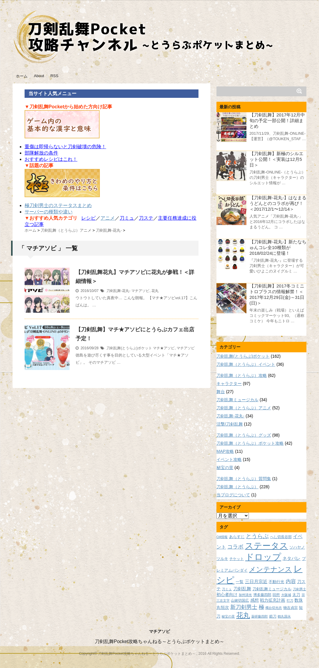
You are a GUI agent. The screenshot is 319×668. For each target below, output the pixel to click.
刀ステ (146, 218)
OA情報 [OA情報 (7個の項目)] (222, 537)
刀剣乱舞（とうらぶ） (237, 486)
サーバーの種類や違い (49, 211)
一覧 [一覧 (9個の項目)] (239, 582)
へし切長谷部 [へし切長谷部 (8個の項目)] (281, 537)
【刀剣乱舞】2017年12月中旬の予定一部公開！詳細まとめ (277, 120)
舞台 (220, 391)
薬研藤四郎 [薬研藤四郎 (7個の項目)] (259, 616)
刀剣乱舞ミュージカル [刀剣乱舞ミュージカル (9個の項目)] (271, 589)
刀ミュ (127, 218)
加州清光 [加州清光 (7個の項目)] (245, 595)
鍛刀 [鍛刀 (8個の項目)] (272, 616)
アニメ (107, 218)
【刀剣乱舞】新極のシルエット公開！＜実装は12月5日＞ (276, 159)
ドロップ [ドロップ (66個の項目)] (263, 557)
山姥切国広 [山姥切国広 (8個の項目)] (240, 600)
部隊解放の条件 (41, 152)
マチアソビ (140, 291)
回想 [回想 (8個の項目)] (276, 595)
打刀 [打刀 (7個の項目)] (290, 600)
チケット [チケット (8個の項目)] (236, 559)
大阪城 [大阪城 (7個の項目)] (286, 595)
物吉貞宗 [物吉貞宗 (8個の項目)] (290, 607)
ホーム (22, 76)
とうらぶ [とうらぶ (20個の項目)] (257, 536)
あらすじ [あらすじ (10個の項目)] (237, 536)
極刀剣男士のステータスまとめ (58, 205)
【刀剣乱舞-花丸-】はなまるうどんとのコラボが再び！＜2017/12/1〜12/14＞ (277, 203)
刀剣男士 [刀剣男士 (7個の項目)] (299, 589)
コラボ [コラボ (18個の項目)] (235, 546)
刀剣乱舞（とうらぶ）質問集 (243, 478)
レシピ (88, 218)
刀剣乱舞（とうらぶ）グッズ (243, 435)
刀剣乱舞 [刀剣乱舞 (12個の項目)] (242, 588)
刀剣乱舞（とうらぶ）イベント (245, 364)
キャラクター (229, 383)
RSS (54, 76)
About (39, 76)
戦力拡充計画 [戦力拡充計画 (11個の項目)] (272, 600)
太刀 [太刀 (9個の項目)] (296, 595)
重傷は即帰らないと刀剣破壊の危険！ (65, 146)
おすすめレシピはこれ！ (51, 159)
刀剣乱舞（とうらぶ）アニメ (243, 407)
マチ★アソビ (163, 348)
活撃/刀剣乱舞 (229, 424)
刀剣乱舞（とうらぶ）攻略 (241, 375)
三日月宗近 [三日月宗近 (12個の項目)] (256, 581)
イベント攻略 (229, 459)
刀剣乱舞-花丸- (118, 291)
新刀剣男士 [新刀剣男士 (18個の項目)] (243, 607)
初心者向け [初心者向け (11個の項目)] (226, 594)
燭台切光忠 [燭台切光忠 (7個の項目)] (273, 607)
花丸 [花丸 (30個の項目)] (243, 615)
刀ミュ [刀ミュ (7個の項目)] (227, 589)
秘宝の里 (224, 467)
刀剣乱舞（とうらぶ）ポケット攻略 (250, 443)
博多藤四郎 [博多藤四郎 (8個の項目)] (262, 595)
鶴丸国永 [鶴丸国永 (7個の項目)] (284, 616)
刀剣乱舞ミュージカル (237, 399)
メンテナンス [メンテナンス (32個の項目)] (270, 569)
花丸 (155, 291)
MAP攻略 (225, 451)
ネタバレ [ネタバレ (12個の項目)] (291, 558)
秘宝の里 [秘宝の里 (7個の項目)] (228, 616)
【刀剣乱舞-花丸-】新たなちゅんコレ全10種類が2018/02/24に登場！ (277, 247)
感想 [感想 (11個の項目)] (254, 600)
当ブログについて (233, 494)
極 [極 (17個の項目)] (261, 607)
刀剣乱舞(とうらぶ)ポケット (129, 348)
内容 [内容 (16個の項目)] (291, 581)
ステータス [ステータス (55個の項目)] (266, 545)
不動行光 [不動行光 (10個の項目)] (276, 581)
